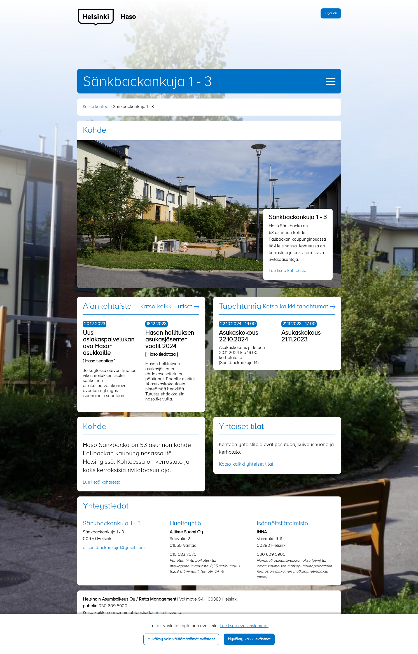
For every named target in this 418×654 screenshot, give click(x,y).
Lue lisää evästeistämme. (244, 626)
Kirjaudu (330, 13)
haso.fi (161, 613)
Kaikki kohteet (96, 107)
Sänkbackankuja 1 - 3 (147, 82)
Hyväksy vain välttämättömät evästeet (181, 639)
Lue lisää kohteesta (287, 271)
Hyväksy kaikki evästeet (249, 639)
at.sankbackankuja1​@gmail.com (114, 548)
